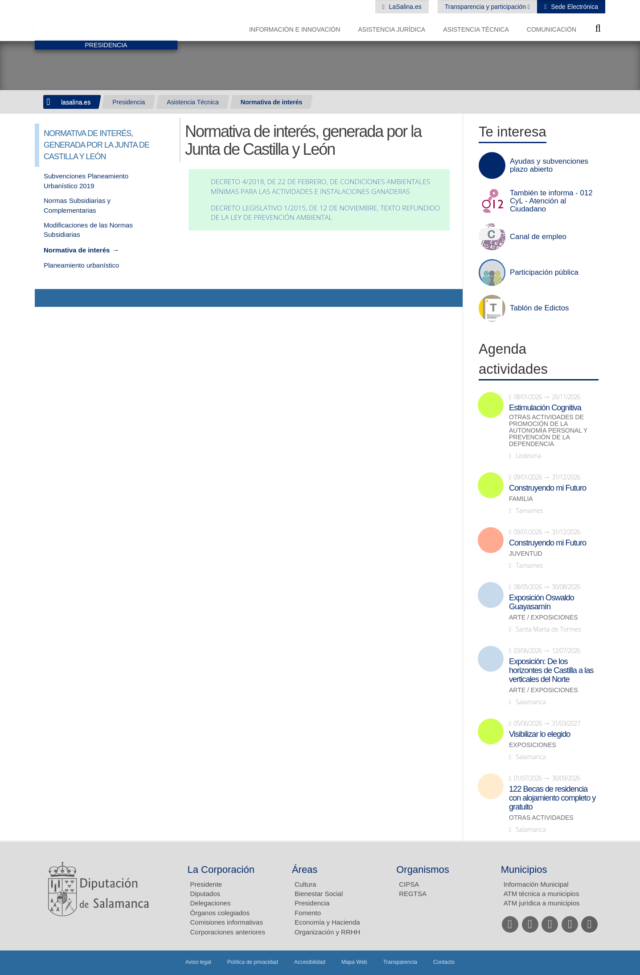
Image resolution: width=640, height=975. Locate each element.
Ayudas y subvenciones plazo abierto (549, 165)
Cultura (305, 884)
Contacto (444, 962)
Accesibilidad (309, 962)
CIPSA (409, 884)
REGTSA (413, 893)
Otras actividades (541, 817)
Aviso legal (198, 962)
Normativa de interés (272, 102)
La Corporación (221, 869)
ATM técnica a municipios (541, 893)
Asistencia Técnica (476, 29)
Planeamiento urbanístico (81, 265)
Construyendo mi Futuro (547, 487)
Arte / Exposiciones (543, 617)
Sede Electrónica (573, 6)
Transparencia (400, 962)
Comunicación (551, 29)
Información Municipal (536, 884)
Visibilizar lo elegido (539, 734)
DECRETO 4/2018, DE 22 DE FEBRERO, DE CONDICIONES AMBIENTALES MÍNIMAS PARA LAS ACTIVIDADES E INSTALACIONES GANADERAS (320, 186)
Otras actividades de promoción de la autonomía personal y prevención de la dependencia (548, 430)
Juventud (525, 553)
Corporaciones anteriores (227, 932)
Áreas (304, 869)
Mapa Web (354, 962)
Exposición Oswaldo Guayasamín (541, 602)
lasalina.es (75, 102)
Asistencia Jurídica (391, 29)
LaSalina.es (404, 6)
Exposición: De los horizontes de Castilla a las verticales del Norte (551, 670)
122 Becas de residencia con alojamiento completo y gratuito (552, 798)
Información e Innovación (294, 29)
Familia (521, 499)
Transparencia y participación (486, 6)
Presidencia (128, 102)
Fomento (308, 913)
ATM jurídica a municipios (542, 903)
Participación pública (544, 273)
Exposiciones (532, 745)
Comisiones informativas (226, 922)
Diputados (205, 893)
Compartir (46, 298)
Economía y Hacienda (327, 922)
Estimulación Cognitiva (545, 407)
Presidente (206, 884)
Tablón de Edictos (539, 308)
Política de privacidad (252, 962)
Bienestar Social (319, 893)
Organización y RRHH (328, 932)
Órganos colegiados (220, 913)
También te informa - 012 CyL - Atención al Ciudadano (551, 201)
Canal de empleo (538, 237)
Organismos (422, 869)
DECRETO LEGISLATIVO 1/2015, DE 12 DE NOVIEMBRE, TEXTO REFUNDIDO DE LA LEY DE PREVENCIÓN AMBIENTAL (325, 213)
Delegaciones (210, 903)
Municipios (524, 869)
